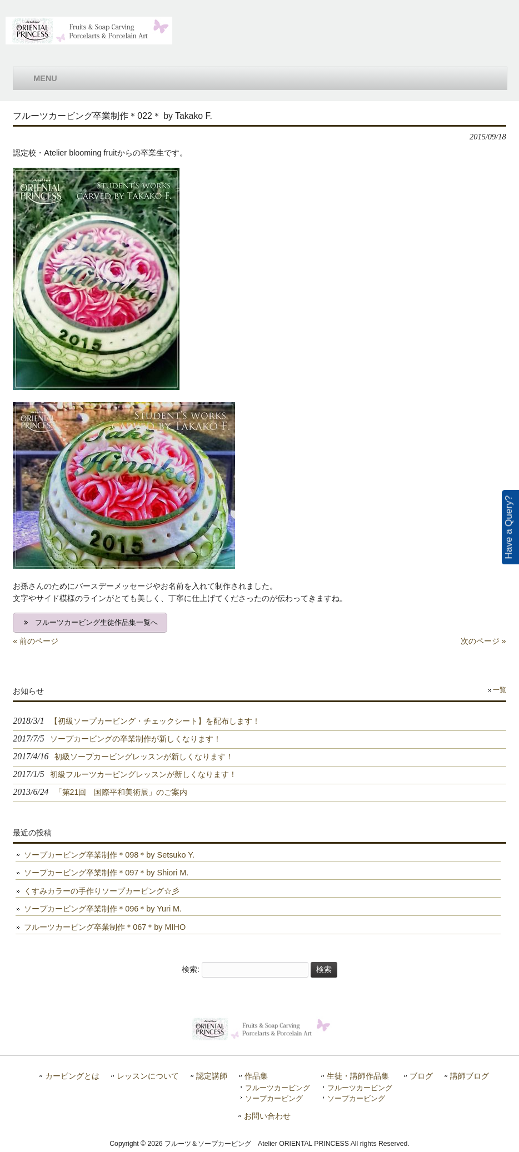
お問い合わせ (267, 1116)
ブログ (421, 1076)
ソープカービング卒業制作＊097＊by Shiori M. (106, 872)
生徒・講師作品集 (358, 1076)
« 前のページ (35, 641)
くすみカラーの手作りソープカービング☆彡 (101, 890)
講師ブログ (469, 1076)
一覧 (499, 690)
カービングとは (72, 1076)
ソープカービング (274, 1098)
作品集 (256, 1076)
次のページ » (483, 641)
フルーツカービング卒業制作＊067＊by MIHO (105, 927)
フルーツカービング (277, 1088)
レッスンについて (148, 1076)
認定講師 (211, 1076)
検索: (190, 969)
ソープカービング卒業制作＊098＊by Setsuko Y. (109, 854)
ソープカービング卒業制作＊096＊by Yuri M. (103, 908)
